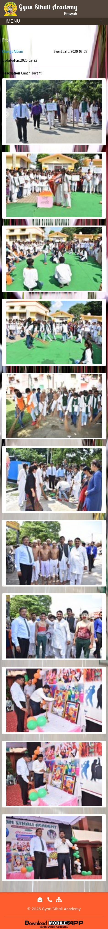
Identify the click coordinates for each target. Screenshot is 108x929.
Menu (54, 21)
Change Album (12, 51)
